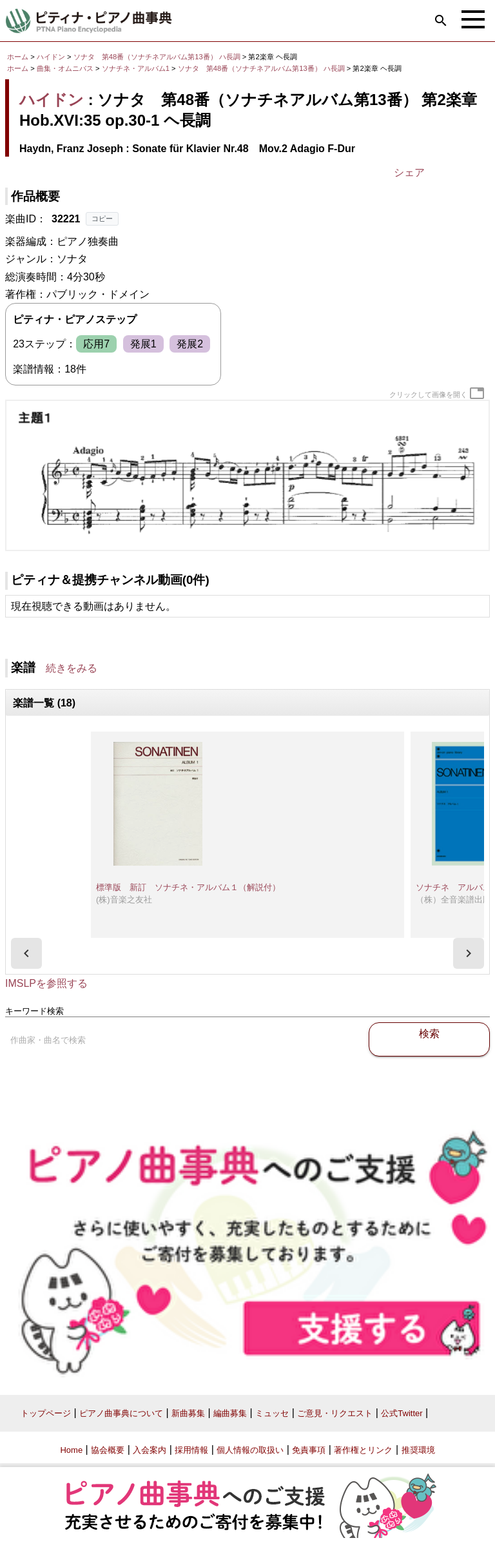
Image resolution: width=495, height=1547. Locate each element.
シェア (409, 172)
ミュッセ (272, 1413)
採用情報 (191, 1450)
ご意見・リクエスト (335, 1413)
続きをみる (71, 668)
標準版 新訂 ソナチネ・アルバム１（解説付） (188, 887)
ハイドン (51, 57)
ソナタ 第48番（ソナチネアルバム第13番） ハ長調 (156, 57)
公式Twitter (401, 1413)
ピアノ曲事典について (121, 1413)
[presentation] (26, 953)
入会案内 (149, 1450)
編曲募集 (230, 1413)
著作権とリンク (363, 1450)
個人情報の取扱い (250, 1450)
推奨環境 (418, 1450)
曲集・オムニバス (65, 68)
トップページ (46, 1413)
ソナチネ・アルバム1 (136, 68)
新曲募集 (188, 1413)
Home (71, 1450)
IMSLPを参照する (46, 983)
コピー (102, 218)
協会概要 (107, 1450)
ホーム (17, 57)
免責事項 (308, 1450)
